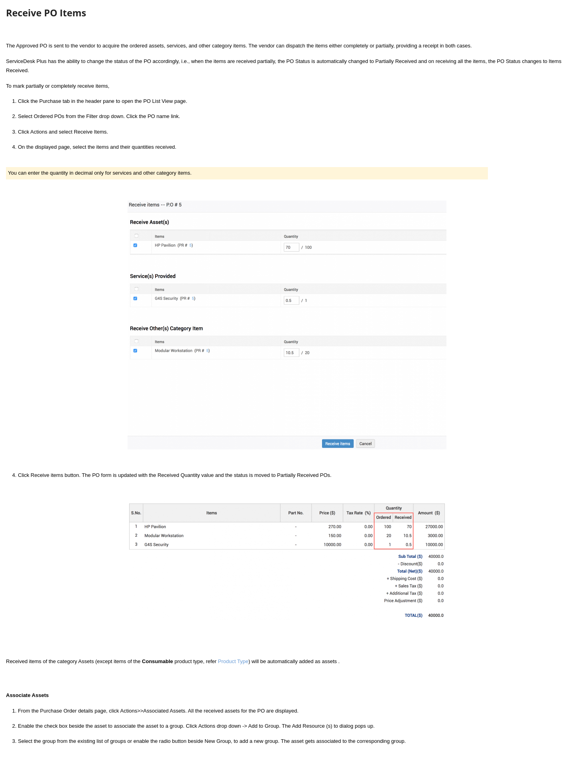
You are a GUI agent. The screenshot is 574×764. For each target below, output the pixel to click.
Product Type (233, 661)
